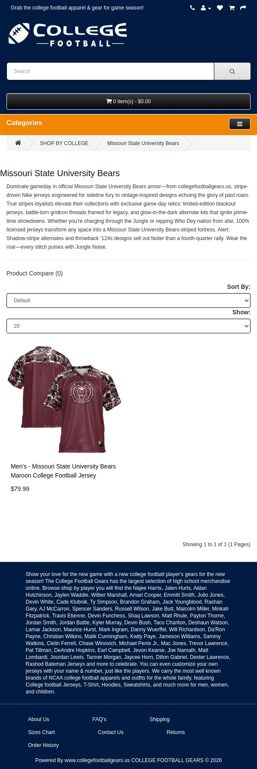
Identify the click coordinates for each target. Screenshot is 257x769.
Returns (175, 732)
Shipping (160, 719)
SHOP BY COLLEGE (64, 143)
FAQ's (99, 719)
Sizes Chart (41, 732)
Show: (241, 312)
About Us (38, 719)
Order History (43, 745)
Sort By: (239, 286)
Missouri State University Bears (143, 143)
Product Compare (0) (34, 273)
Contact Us (110, 732)
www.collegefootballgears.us (97, 760)
